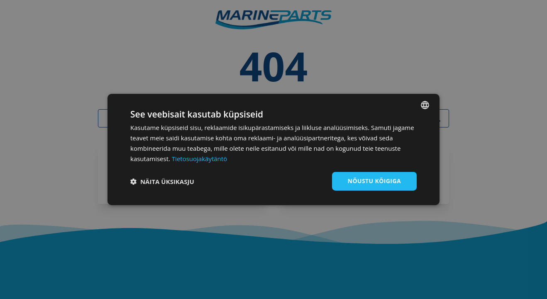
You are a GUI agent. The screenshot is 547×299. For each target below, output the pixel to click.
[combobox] (425, 105)
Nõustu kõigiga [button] (374, 181)
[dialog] (273, 149)
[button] (162, 181)
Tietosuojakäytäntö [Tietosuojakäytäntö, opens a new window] (199, 158)
